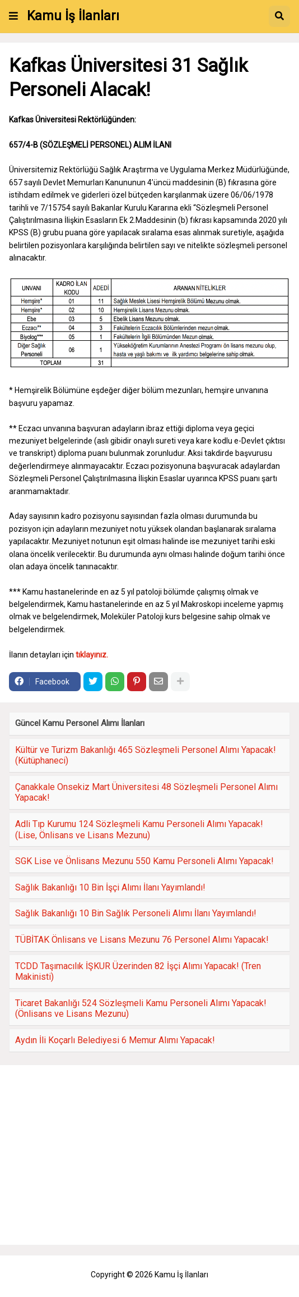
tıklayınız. (92, 654)
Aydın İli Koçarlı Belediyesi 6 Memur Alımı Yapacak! (115, 1040)
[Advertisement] (149, 1155)
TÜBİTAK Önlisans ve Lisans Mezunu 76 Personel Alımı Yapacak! (142, 939)
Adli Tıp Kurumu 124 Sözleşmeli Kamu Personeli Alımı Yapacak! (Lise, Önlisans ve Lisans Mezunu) (139, 830)
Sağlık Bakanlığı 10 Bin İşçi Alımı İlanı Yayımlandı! (110, 887)
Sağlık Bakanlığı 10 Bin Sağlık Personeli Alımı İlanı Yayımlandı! (135, 913)
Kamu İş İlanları (73, 16)
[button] (13, 16)
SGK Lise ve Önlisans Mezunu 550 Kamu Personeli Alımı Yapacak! (144, 861)
